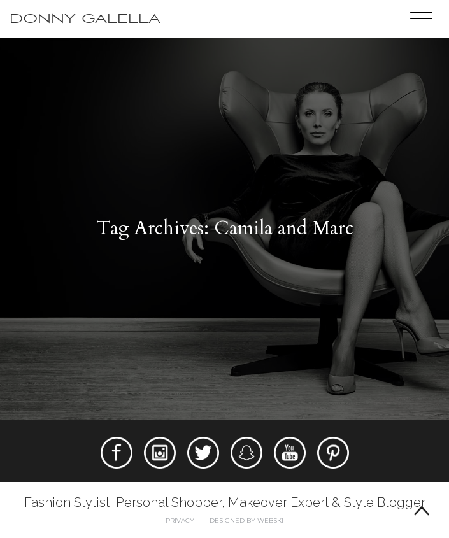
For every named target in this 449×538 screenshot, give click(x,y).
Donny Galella (85, 19)
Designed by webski (246, 520)
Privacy (180, 520)
